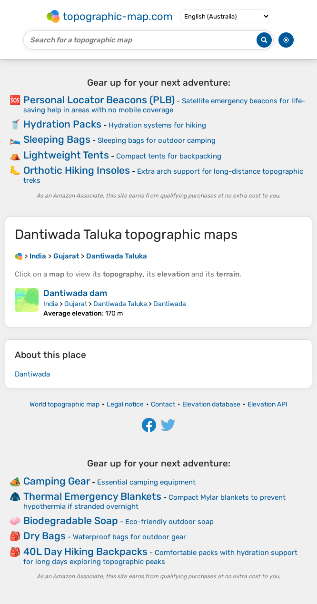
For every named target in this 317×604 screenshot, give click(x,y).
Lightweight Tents (66, 155)
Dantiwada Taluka (120, 304)
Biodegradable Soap (70, 520)
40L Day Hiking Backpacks (85, 551)
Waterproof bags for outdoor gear (129, 537)
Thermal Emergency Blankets (92, 496)
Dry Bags (44, 536)
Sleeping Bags (56, 139)
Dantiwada (169, 304)
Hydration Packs (62, 124)
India (50, 304)
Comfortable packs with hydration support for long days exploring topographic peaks (160, 557)
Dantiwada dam (75, 293)
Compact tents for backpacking (168, 156)
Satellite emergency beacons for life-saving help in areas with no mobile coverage (164, 105)
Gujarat (75, 304)
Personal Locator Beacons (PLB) (99, 100)
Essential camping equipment (146, 482)
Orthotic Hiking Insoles (76, 170)
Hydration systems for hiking (157, 125)
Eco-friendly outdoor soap (169, 521)
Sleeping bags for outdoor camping (157, 140)
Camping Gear (56, 481)
